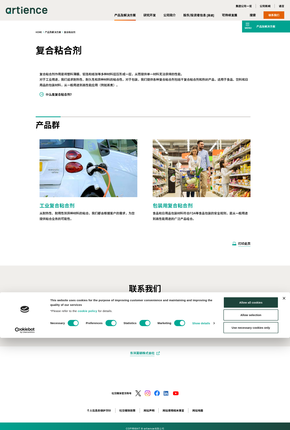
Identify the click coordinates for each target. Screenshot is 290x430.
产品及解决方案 (125, 15)
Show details (201, 415)
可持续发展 (229, 15)
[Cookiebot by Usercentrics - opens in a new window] (25, 422)
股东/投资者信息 (198, 15)
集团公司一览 (244, 6)
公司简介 (169, 15)
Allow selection (250, 407)
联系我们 (274, 15)
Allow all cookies (250, 394)
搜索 (253, 15)
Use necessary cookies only (251, 419)
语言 (281, 6)
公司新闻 (265, 6)
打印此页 (244, 243)
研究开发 (149, 15)
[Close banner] (284, 390)
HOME (39, 32)
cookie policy (87, 403)
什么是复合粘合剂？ (59, 94)
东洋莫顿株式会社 (142, 353)
